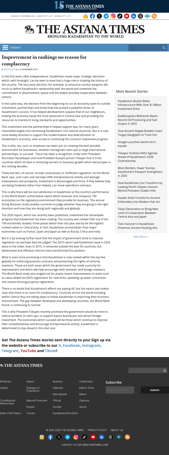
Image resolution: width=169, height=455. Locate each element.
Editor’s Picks (86, 387)
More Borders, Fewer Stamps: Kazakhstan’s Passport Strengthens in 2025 (140, 172)
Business (58, 381)
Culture (4, 387)
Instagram (91, 345)
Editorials (9, 69)
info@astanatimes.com (93, 444)
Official (57, 400)
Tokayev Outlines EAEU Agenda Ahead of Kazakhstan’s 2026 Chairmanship (138, 157)
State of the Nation (10, 413)
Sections (15, 47)
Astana (30, 381)
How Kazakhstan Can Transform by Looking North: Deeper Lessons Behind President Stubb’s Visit (140, 186)
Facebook (71, 345)
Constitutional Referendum (7, 402)
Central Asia (86, 381)
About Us (117, 430)
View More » (141, 237)
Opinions (84, 400)
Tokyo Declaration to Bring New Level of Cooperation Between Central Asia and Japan (138, 213)
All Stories (5, 381)
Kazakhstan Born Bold (65, 413)
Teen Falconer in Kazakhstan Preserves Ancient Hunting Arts (137, 225)
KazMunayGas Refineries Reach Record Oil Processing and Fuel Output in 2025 (138, 120)
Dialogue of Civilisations (33, 389)
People (30, 406)
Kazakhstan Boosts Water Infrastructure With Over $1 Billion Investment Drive (139, 105)
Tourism (30, 413)
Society (57, 406)
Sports (83, 406)
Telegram (10, 350)
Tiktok (50, 350)
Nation (82, 394)
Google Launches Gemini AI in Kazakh (137, 144)
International (60, 394)
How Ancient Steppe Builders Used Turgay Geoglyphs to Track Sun (140, 132)
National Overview (36, 400)
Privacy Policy (97, 430)
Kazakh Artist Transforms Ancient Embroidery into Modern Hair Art (139, 199)
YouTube (28, 350)
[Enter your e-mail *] (120, 390)
